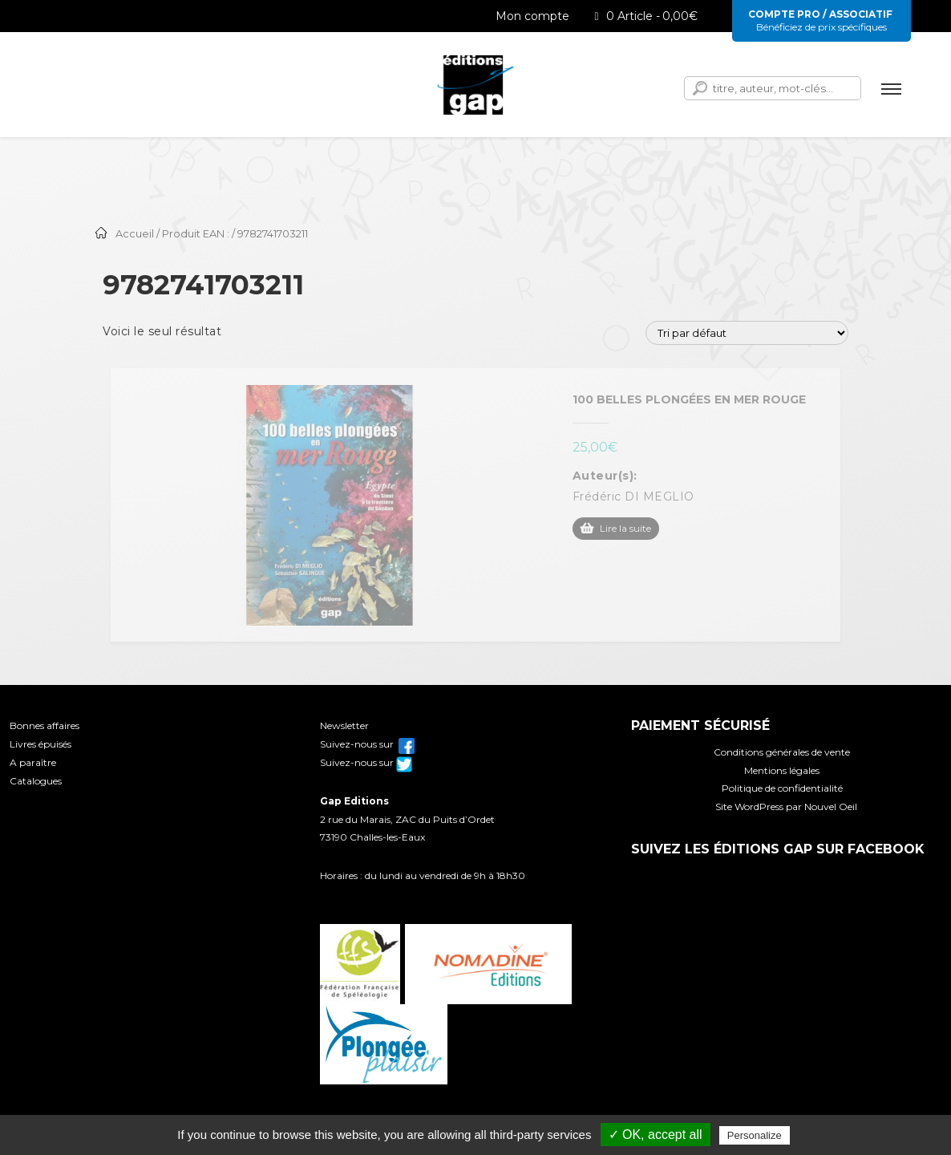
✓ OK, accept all (655, 1134)
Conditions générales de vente (782, 752)
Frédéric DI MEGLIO (633, 496)
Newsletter (344, 725)
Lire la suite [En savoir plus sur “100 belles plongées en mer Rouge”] (625, 528)
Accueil (134, 234)
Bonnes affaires (44, 725)
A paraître (33, 762)
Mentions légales (781, 770)
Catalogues (36, 781)
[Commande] (746, 333)
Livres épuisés (40, 744)
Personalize (754, 1135)
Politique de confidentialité (782, 788)
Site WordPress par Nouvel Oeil (786, 806)
